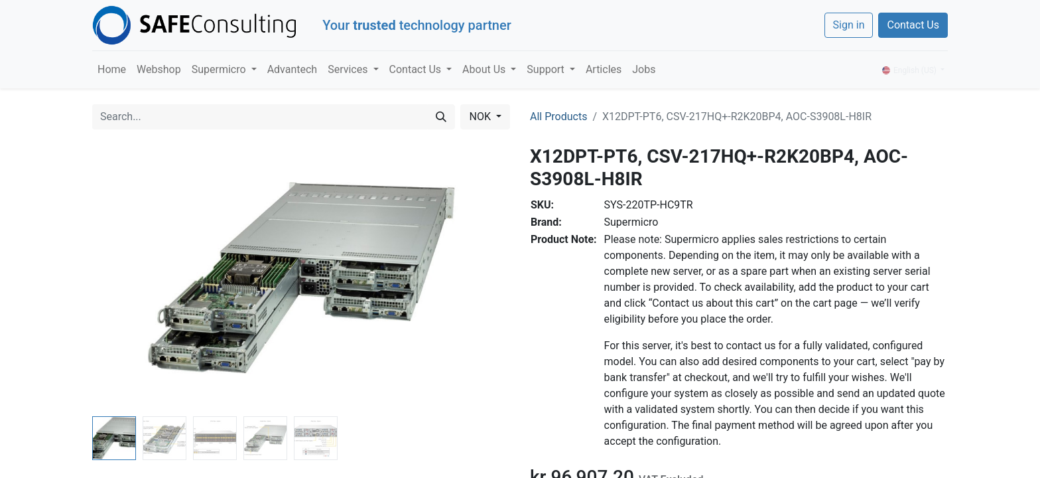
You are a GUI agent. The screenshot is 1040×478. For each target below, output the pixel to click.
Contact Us (913, 25)
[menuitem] (111, 69)
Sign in (849, 25)
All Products (558, 116)
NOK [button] (481, 116)
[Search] (441, 116)
